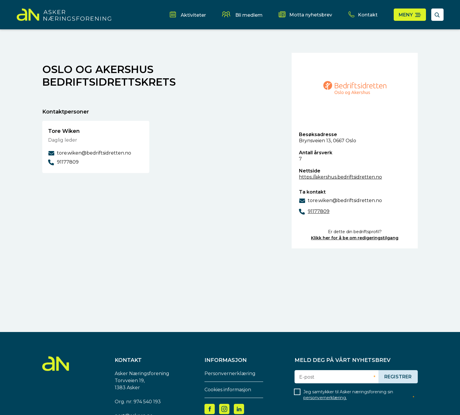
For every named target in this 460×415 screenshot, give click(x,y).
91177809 (318, 211)
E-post (306, 377)
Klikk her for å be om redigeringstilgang (354, 237)
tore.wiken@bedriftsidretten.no (345, 200)
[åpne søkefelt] (437, 15)
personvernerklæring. (325, 397)
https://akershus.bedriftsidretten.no (340, 177)
